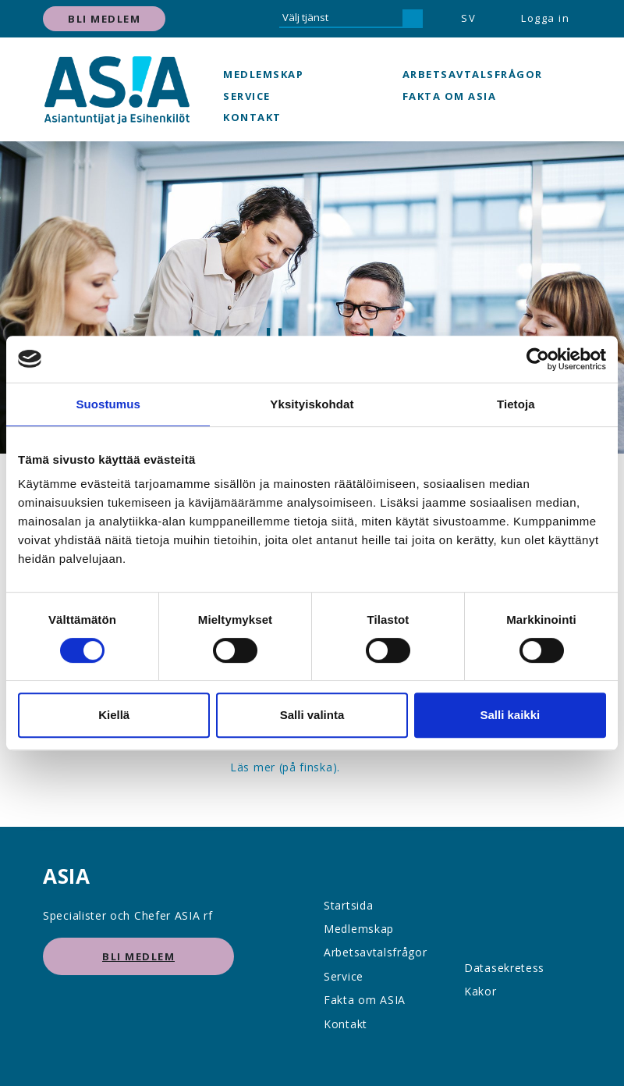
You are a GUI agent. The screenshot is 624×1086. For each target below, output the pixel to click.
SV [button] (468, 18)
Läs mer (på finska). (285, 767)
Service (247, 96)
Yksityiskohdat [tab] (311, 404)
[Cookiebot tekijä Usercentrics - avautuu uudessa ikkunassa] (538, 359)
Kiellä (113, 714)
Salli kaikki (510, 714)
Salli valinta (312, 714)
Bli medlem (104, 19)
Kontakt (252, 117)
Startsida (348, 905)
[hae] (412, 18)
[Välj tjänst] (340, 18)
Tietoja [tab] (516, 404)
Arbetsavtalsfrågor (472, 74)
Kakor (480, 991)
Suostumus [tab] (108, 404)
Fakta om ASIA (449, 96)
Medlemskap (263, 74)
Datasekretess (504, 967)
